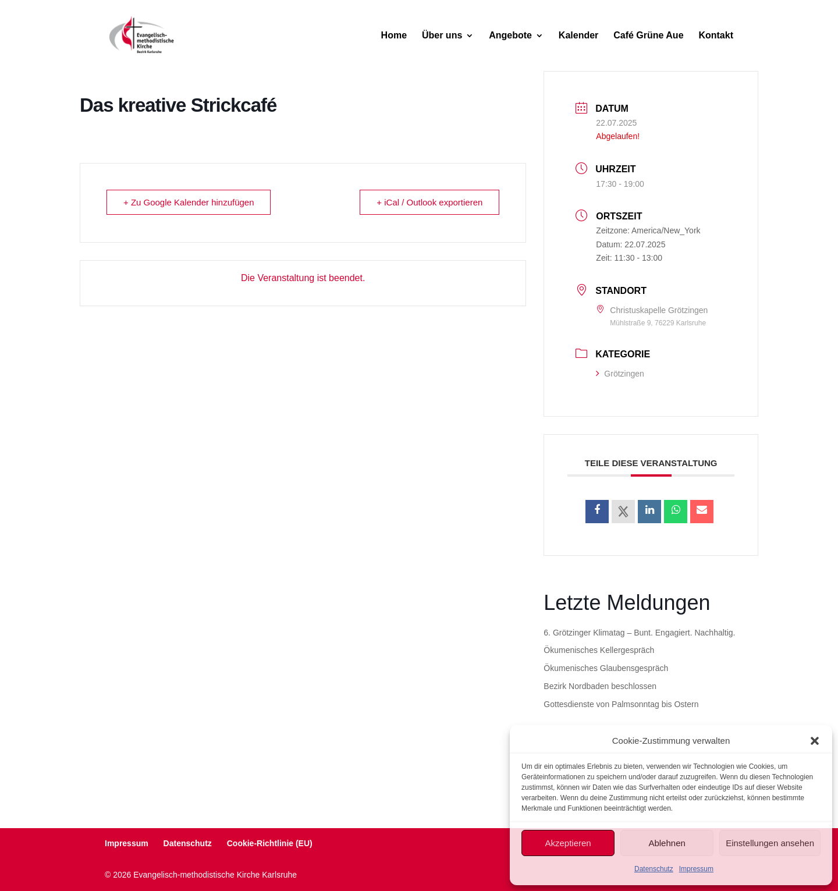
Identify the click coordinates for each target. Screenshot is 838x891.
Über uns (442, 35)
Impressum (696, 869)
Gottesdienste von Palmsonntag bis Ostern (621, 704)
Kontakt (715, 35)
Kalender (578, 35)
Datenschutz (653, 869)
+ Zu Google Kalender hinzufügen (188, 202)
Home (394, 35)
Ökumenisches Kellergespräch (599, 650)
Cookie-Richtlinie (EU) (270, 843)
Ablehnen (666, 843)
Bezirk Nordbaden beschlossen (600, 686)
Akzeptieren (568, 843)
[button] (815, 741)
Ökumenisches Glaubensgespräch (606, 668)
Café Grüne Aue (648, 35)
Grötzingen (620, 373)
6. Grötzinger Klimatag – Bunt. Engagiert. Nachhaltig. (639, 632)
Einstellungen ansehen (770, 843)
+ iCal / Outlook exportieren (429, 202)
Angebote (510, 35)
